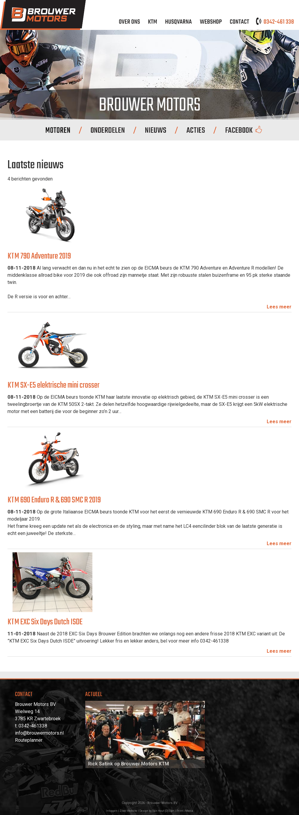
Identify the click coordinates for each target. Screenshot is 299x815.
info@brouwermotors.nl (39, 733)
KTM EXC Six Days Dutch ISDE (45, 622)
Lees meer (279, 307)
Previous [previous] (93, 734)
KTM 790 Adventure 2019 (39, 256)
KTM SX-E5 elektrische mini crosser (53, 385)
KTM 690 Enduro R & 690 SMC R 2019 (54, 500)
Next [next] (197, 734)
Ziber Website (128, 810)
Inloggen (112, 810)
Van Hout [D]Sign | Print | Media (172, 810)
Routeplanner (28, 740)
